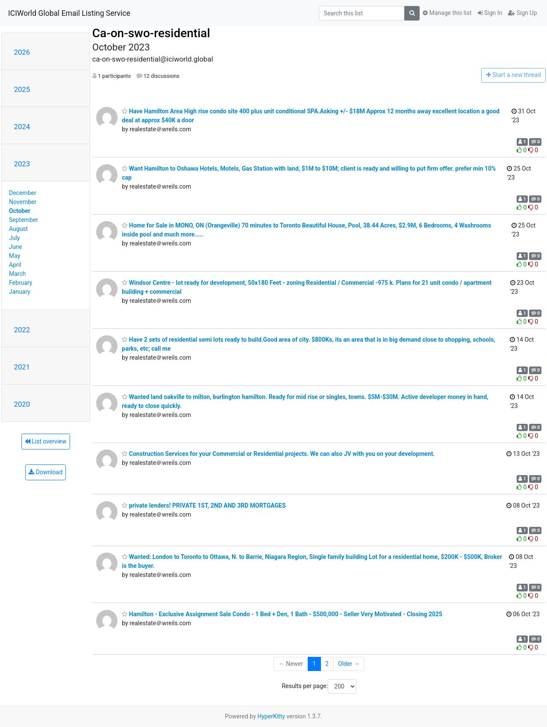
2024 (22, 126)
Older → (349, 663)
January (19, 291)
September (23, 219)
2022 (22, 329)
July (14, 237)
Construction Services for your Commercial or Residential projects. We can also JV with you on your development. (278, 453)
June (15, 246)
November (22, 201)
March (17, 273)
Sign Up (522, 12)
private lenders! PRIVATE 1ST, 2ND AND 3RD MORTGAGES (203, 505)
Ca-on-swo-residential (151, 33)
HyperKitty (271, 716)
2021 (22, 367)
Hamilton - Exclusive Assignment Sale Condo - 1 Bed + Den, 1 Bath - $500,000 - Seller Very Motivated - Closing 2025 (282, 614)
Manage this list (447, 12)
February (20, 282)
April (15, 264)
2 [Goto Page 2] (327, 663)
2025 (22, 89)
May (14, 255)
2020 (22, 404)
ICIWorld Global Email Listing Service (69, 13)
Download (45, 472)
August (18, 228)
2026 (22, 52)
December (22, 192)
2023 (22, 164)
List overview (46, 441)
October (19, 210)
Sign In (490, 12)
